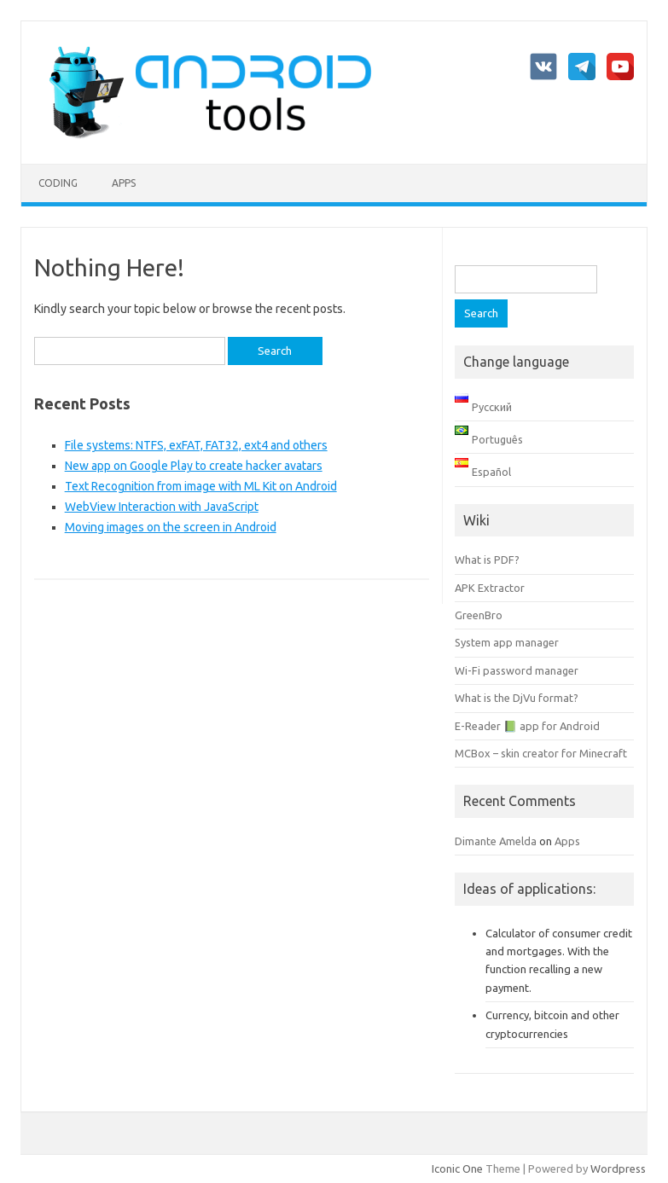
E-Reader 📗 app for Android (527, 726)
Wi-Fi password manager (516, 670)
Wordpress (618, 1168)
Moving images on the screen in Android (170, 527)
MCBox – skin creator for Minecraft (541, 753)
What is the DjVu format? (516, 698)
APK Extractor (490, 588)
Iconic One (457, 1168)
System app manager (507, 642)
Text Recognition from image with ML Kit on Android (201, 486)
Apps (124, 182)
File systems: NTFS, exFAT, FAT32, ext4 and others (196, 445)
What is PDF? (487, 559)
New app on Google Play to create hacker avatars (193, 466)
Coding (58, 182)
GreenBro (478, 615)
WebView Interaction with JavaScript (161, 506)
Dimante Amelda (496, 841)
